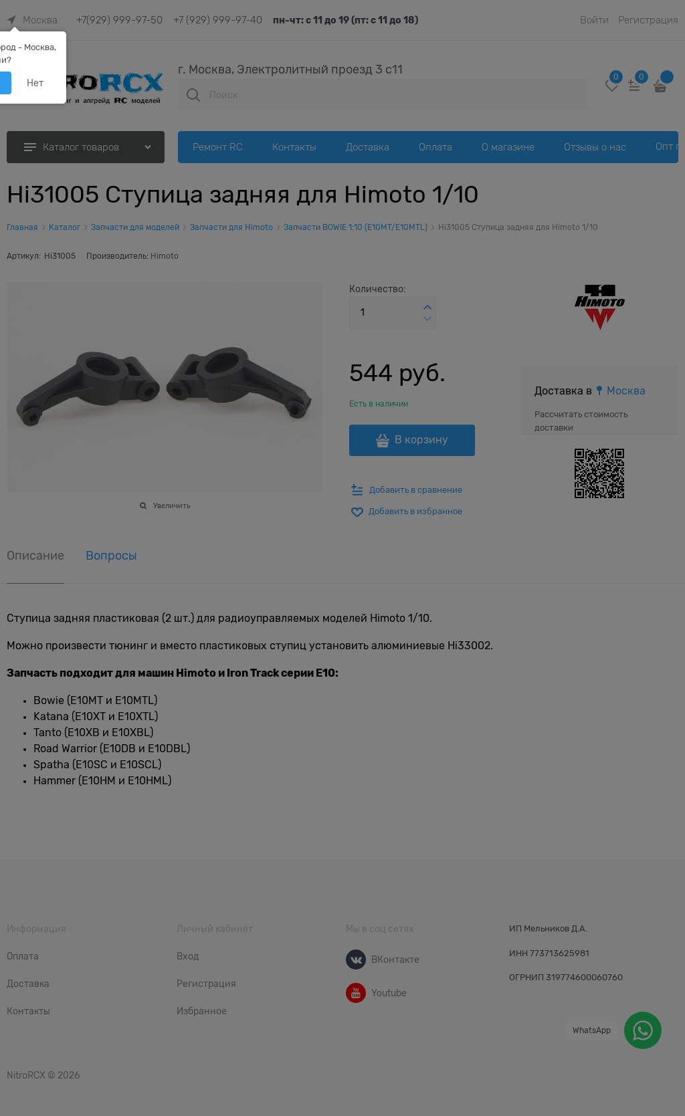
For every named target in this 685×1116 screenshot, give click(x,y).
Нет (35, 83)
